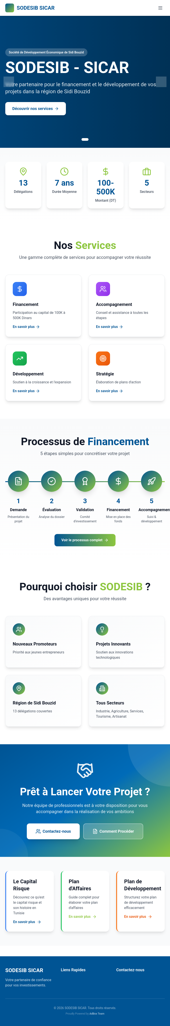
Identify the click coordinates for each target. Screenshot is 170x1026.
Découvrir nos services (35, 108)
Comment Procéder (113, 831)
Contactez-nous (53, 831)
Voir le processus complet (85, 540)
